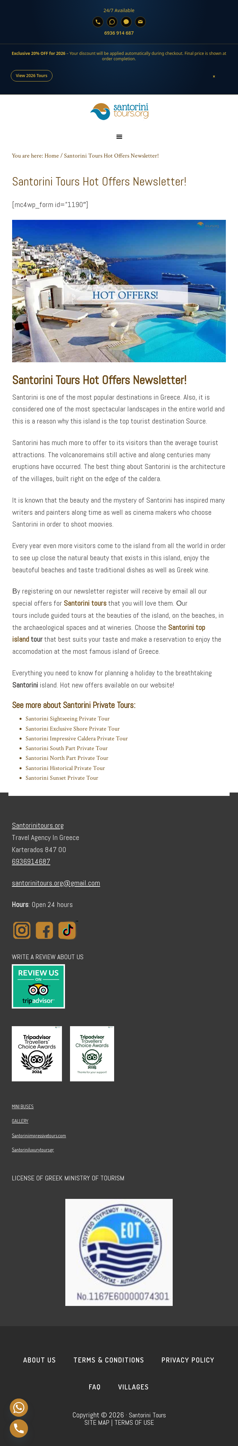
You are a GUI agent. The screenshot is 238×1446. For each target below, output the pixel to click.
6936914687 (31, 861)
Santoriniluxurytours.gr (33, 1149)
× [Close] (214, 75)
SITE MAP (96, 1422)
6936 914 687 (119, 33)
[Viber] (126, 21)
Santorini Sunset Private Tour (62, 778)
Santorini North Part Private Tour (67, 758)
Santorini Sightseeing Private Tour (68, 718)
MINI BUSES (23, 1106)
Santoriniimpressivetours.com (39, 1135)
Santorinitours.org (38, 825)
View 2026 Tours (31, 75)
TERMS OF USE (134, 1422)
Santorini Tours (147, 1415)
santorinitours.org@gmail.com (56, 882)
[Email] (140, 21)
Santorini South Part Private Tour (67, 748)
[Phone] (19, 1428)
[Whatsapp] (19, 1408)
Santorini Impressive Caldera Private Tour (77, 738)
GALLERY (20, 1121)
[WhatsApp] (112, 21)
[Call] (98, 21)
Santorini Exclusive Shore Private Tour (73, 729)
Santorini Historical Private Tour (65, 768)
